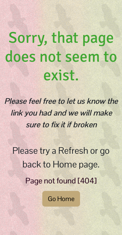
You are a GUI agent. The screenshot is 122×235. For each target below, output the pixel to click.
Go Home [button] (61, 199)
